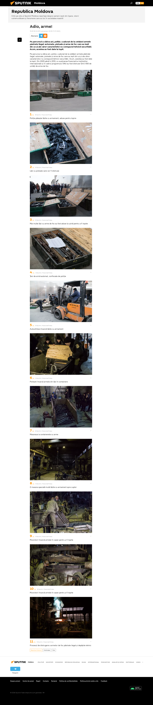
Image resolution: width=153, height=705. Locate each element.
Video (138, 662)
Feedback (104, 681)
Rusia (84, 662)
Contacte (46, 681)
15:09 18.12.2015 (35, 31)
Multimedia (47, 650)
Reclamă (54, 681)
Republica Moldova (36, 650)
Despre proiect (15, 681)
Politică (41, 662)
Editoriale (130, 662)
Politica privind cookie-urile (89, 681)
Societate (49, 662)
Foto (53, 650)
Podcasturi (105, 662)
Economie (59, 662)
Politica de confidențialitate (68, 681)
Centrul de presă (28, 681)
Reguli (38, 681)
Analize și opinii (118, 662)
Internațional (93, 662)
